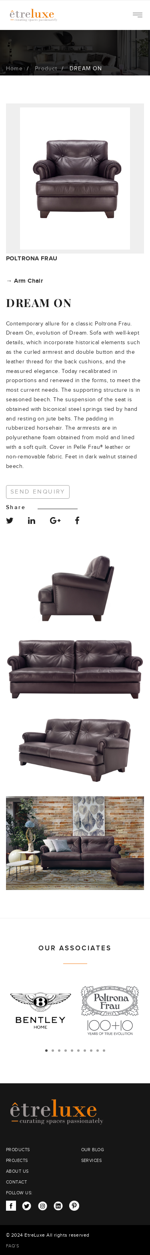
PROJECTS (17, 1160)
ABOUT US (17, 1171)
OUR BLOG (92, 1149)
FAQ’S (12, 1246)
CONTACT (16, 1182)
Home (14, 68)
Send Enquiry (37, 491)
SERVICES (91, 1160)
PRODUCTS (18, 1149)
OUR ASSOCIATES (75, 948)
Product (46, 68)
